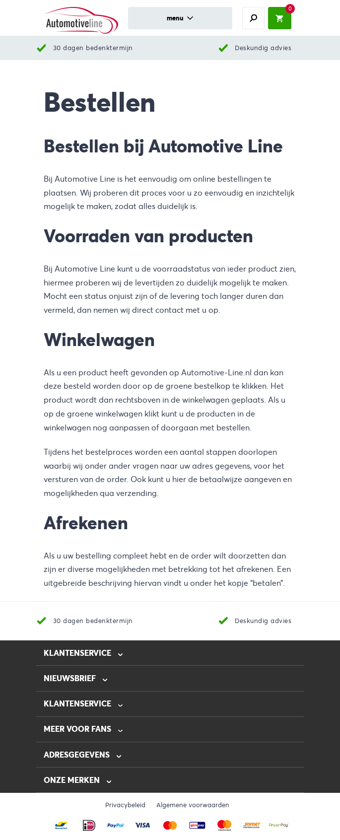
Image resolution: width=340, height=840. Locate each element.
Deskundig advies (263, 48)
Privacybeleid (125, 805)
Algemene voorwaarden (192, 805)
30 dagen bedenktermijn (93, 48)
